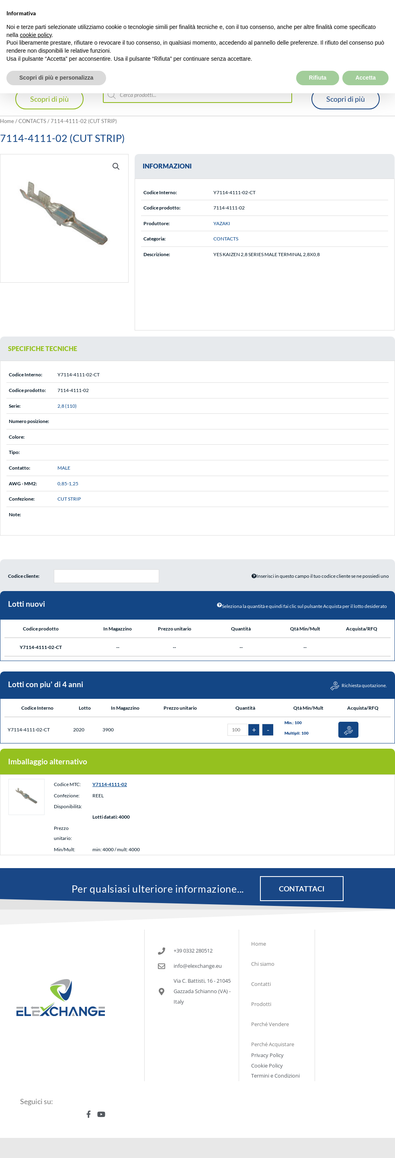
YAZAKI (221, 223)
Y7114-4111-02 (109, 784)
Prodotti (261, 1004)
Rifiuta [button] (318, 60)
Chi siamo (262, 963)
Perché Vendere (270, 1024)
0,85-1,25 (67, 483)
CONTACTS (32, 121)
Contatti (261, 984)
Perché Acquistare (272, 1044)
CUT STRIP (69, 499)
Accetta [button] (365, 60)
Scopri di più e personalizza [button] (56, 60)
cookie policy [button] (35, 17)
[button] (116, 166)
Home (7, 121)
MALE (63, 468)
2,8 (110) (67, 406)
